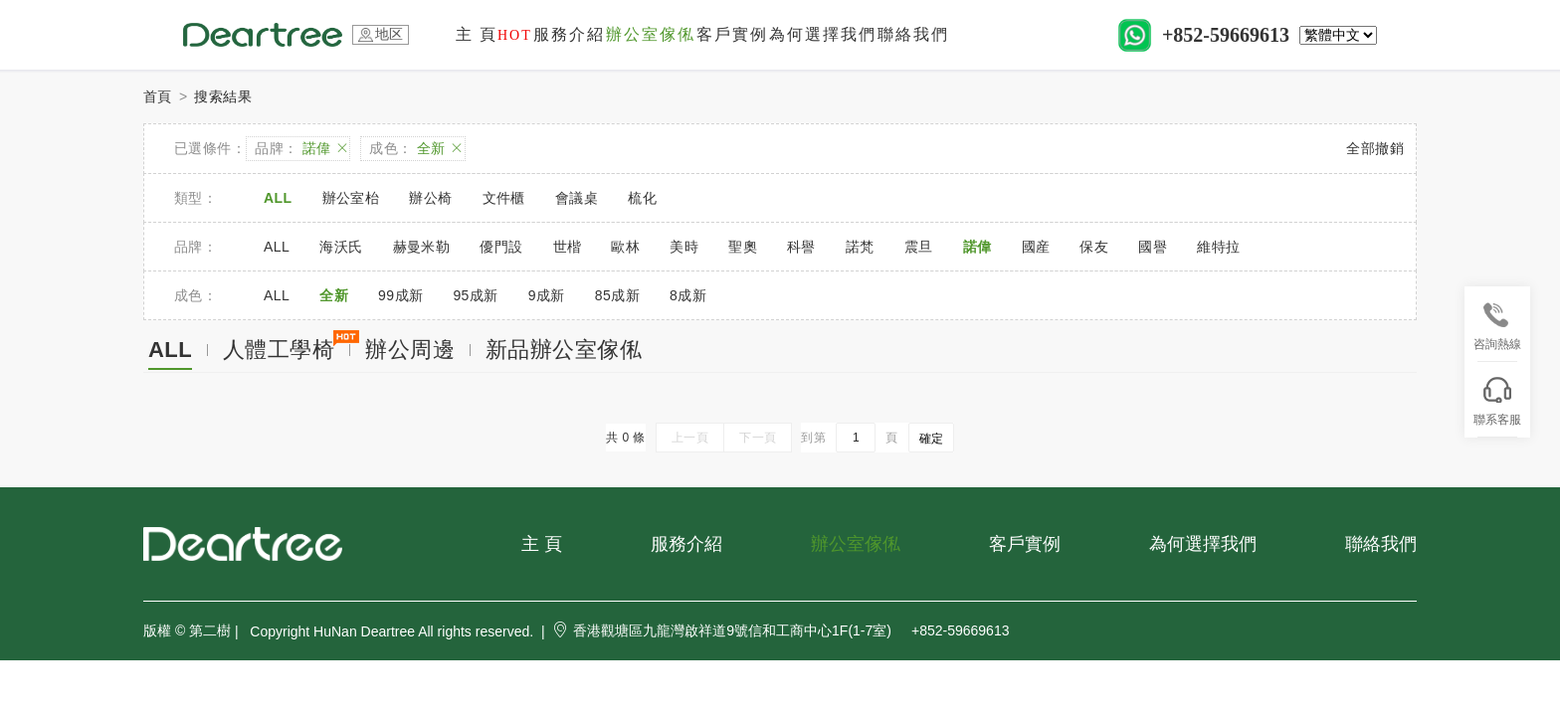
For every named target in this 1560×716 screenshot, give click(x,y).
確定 (931, 439)
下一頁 (757, 438)
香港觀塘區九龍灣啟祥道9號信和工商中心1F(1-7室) (721, 630)
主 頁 (494, 34)
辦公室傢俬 (650, 34)
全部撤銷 (1375, 148)
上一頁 (690, 438)
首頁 (157, 96)
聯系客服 (1497, 402)
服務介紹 (569, 34)
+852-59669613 (1225, 35)
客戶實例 (732, 34)
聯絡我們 (913, 34)
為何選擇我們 (823, 34)
